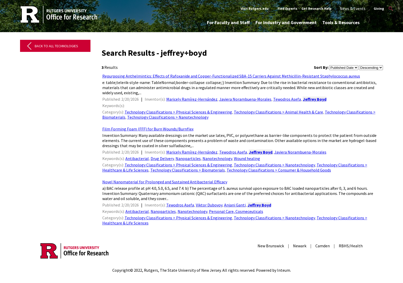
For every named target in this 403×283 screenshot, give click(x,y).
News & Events (352, 8)
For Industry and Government (286, 22)
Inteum (283, 270)
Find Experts (287, 8)
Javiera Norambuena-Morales (245, 99)
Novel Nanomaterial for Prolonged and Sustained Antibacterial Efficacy (164, 181)
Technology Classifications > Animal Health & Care (278, 112)
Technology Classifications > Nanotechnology (167, 117)
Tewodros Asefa (287, 99)
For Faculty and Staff (228, 22)
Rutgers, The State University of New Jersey (182, 270)
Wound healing (247, 158)
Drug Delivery (162, 158)
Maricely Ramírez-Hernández (191, 99)
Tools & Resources (341, 22)
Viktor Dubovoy (209, 204)
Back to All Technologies (56, 46)
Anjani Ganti (235, 204)
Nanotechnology (217, 158)
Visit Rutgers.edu (255, 8)
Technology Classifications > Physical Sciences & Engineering (178, 112)
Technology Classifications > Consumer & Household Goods (279, 170)
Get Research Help (316, 8)
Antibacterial (137, 158)
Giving (379, 8)
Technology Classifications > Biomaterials (187, 170)
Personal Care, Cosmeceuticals (236, 211)
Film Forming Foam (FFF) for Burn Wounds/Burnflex (148, 128)
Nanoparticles (188, 158)
